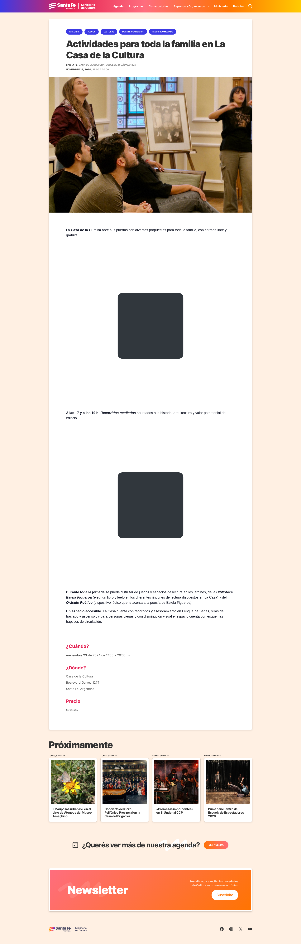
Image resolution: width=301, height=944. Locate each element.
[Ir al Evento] (73, 788)
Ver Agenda (216, 844)
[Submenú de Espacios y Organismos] (209, 6)
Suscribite (225, 895)
